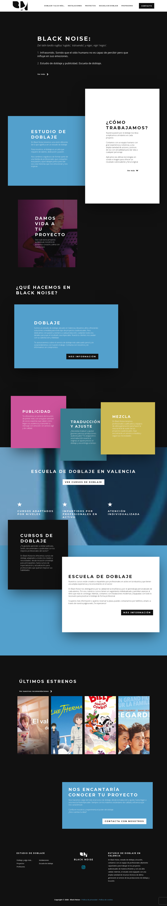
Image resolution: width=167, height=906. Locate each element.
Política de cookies (106, 900)
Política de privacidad (89, 900)
